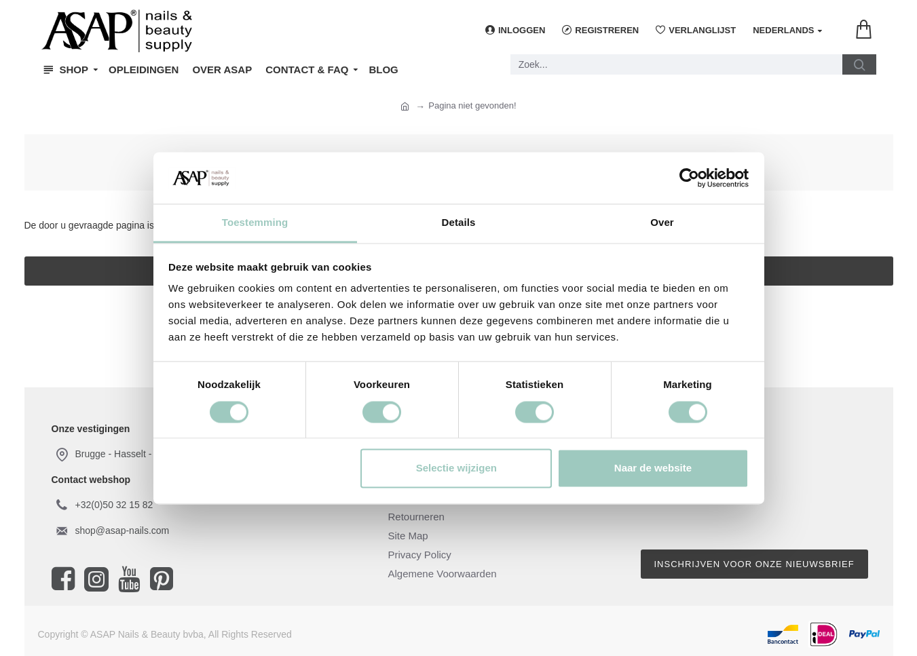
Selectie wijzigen (456, 468)
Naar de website (653, 468)
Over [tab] (662, 223)
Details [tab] (459, 223)
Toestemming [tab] (255, 223)
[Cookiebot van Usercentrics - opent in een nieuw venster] (689, 178)
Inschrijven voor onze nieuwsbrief (754, 564)
